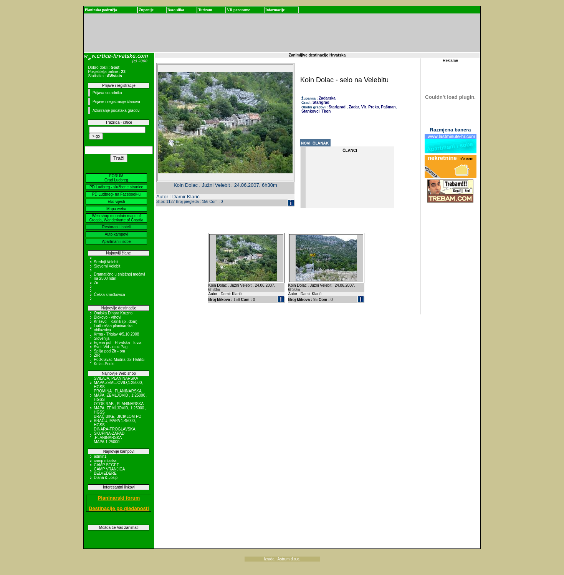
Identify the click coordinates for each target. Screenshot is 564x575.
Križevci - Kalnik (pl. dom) (115, 321)
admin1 (100, 456)
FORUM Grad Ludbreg (116, 178)
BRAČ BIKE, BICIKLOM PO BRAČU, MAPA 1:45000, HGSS (117, 420)
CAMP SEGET (106, 465)
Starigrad (321, 102)
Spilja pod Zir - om (109, 351)
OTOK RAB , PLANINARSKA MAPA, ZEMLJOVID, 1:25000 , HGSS (120, 408)
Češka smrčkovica (109, 294)
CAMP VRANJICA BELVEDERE (109, 471)
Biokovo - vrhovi (107, 317)
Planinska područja (101, 10)
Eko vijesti (116, 201)
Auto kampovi (116, 234)
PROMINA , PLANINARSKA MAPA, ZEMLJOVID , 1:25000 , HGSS (120, 395)
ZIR (97, 355)
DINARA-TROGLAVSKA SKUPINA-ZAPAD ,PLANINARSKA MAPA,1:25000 (114, 435)
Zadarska (327, 98)
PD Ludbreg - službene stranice (116, 187)
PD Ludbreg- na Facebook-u (116, 194)
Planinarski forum (119, 498)
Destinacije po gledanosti (119, 508)
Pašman (388, 107)
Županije (146, 10)
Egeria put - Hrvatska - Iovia (117, 343)
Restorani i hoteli (116, 227)
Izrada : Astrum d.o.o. (282, 559)
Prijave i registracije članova (116, 102)
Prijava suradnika (107, 93)
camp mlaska (105, 461)
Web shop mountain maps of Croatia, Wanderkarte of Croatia (116, 218)
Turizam (205, 10)
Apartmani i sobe (116, 241)
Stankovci (310, 111)
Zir (96, 283)
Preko (373, 107)
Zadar (353, 107)
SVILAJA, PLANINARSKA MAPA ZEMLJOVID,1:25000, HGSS (118, 382)
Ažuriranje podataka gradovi (117, 110)
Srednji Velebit (106, 262)
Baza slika (175, 10)
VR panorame (238, 10)
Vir (363, 107)
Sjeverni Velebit (107, 266)
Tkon (326, 111)
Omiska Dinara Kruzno (113, 313)
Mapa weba (116, 209)
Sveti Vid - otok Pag (110, 347)
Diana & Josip (105, 477)
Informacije (275, 10)
